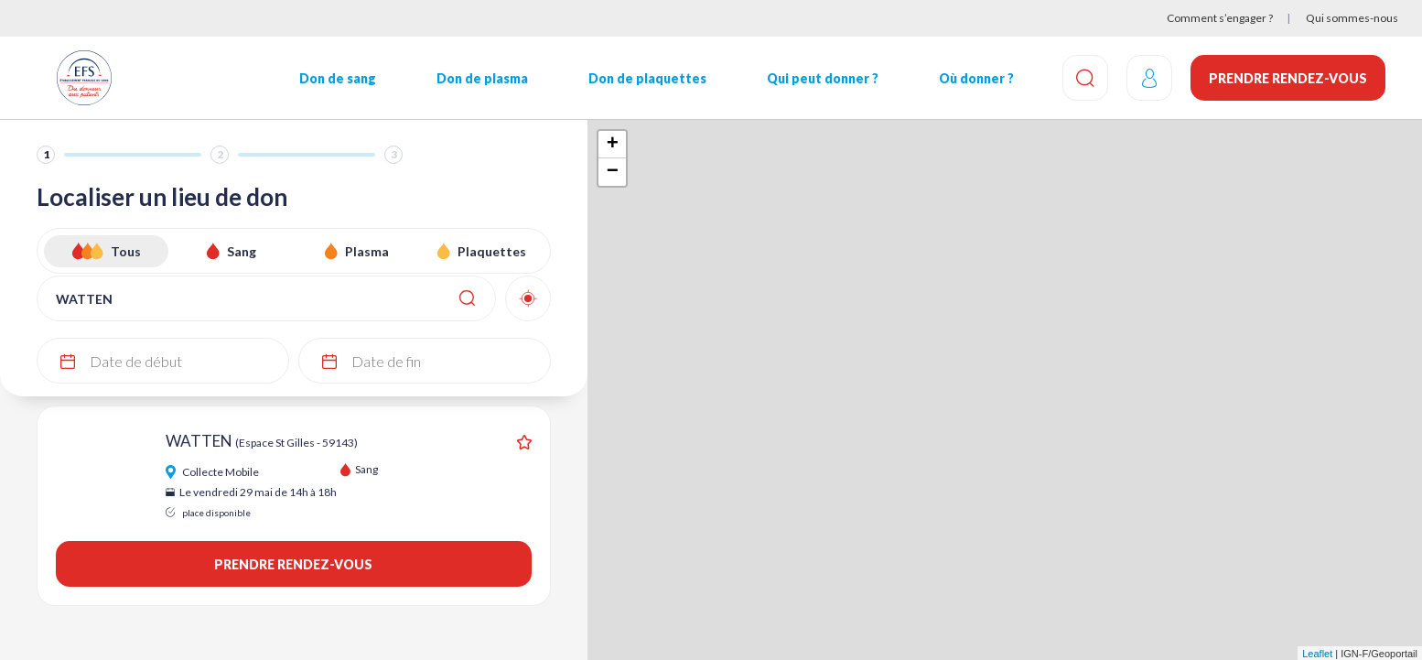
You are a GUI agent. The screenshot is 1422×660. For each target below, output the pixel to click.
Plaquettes (492, 251)
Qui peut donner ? (822, 78)
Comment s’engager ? (1220, 18)
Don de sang (337, 78)
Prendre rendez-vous (1288, 78)
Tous (126, 251)
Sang (241, 251)
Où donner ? (976, 78)
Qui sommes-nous (1352, 18)
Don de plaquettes (647, 78)
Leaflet (1317, 653)
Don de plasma (482, 78)
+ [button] (613, 144)
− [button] (613, 172)
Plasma (367, 251)
